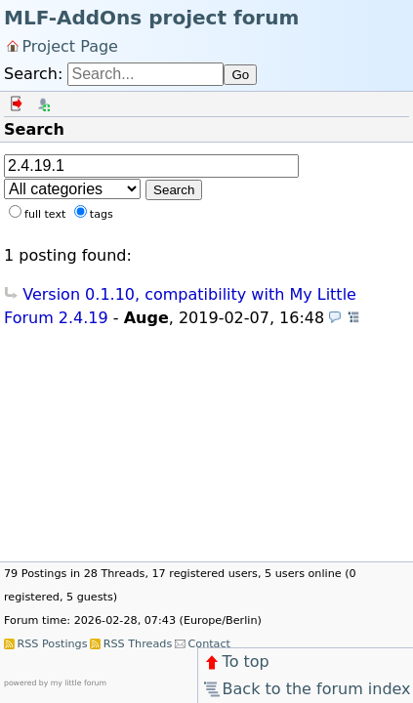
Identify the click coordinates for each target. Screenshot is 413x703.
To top (235, 661)
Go (240, 74)
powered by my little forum (55, 683)
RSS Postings (52, 644)
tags (101, 214)
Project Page (69, 45)
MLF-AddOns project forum (151, 17)
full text (44, 214)
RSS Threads (137, 644)
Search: (33, 73)
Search (173, 190)
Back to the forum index (306, 689)
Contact (208, 644)
